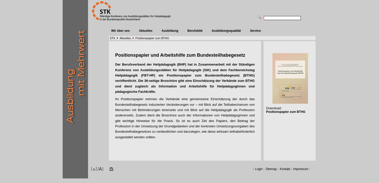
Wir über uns (120, 31)
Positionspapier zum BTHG (152, 38)
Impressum (300, 169)
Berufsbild (194, 31)
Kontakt (285, 169)
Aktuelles (145, 31)
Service (255, 31)
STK (112, 38)
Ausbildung (170, 31)
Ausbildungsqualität (226, 31)
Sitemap (271, 169)
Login (259, 169)
